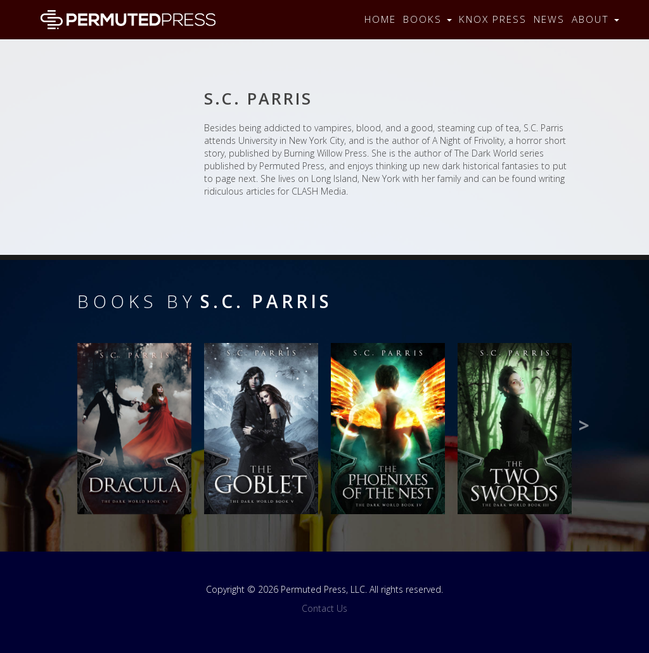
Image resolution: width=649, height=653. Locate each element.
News (549, 19)
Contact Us (324, 608)
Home (380, 19)
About (595, 19)
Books (427, 19)
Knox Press (493, 19)
